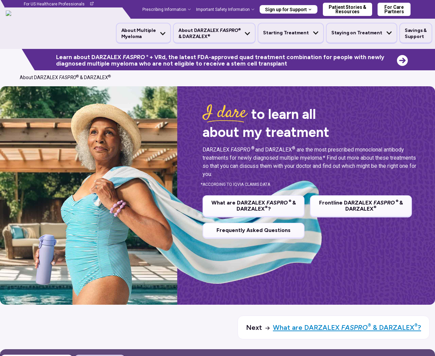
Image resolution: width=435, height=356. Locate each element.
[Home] (8, 77)
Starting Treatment (286, 33)
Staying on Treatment (356, 33)
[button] (143, 34)
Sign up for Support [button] (286, 9)
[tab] (99, 279)
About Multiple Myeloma (138, 33)
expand (415, 299)
